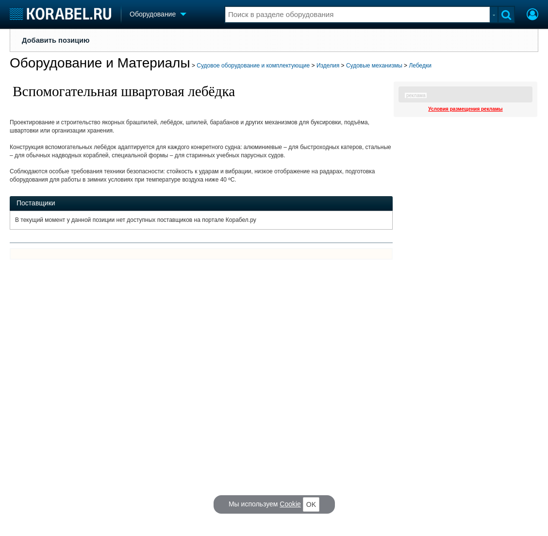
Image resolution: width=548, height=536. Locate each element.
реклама (415, 95)
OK (311, 504)
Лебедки (420, 65)
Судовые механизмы (374, 65)
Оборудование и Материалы (100, 62)
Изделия (327, 65)
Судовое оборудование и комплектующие (253, 65)
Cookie (290, 504)
